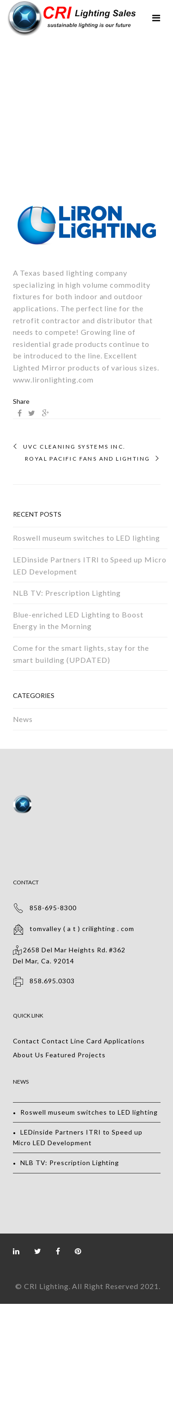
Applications (124, 1041)
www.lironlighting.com (53, 379)
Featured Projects (75, 1055)
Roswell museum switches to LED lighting (86, 537)
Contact (26, 1041)
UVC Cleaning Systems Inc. (74, 447)
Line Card (86, 1041)
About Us (28, 1055)
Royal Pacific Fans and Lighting (87, 459)
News (23, 719)
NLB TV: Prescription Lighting (67, 592)
